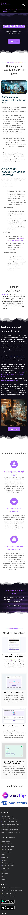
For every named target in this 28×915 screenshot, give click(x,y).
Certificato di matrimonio (8, 846)
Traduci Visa (5, 868)
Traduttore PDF (6, 11)
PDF (11, 140)
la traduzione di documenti (17, 356)
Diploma (4, 860)
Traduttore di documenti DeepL (10, 821)
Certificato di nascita (7, 843)
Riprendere (5, 873)
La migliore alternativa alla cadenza (11, 832)
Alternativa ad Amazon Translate (10, 827)
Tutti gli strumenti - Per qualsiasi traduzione (17, 9)
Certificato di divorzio (7, 849)
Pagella (4, 854)
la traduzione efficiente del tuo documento (12, 380)
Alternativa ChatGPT (7, 816)
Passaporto (5, 857)
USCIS (4, 876)
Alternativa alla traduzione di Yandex (11, 824)
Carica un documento (14, 605)
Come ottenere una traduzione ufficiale (12, 890)
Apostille (4, 879)
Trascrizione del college (8, 862)
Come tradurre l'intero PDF (9, 893)
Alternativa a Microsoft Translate (10, 829)
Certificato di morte (7, 852)
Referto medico (6, 841)
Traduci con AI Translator (8, 896)
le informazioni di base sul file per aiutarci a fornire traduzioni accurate (13, 374)
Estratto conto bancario (8, 865)
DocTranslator (4, 9)
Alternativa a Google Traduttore (10, 818)
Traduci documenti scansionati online (11, 887)
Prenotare (4, 871)
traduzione (5, 300)
